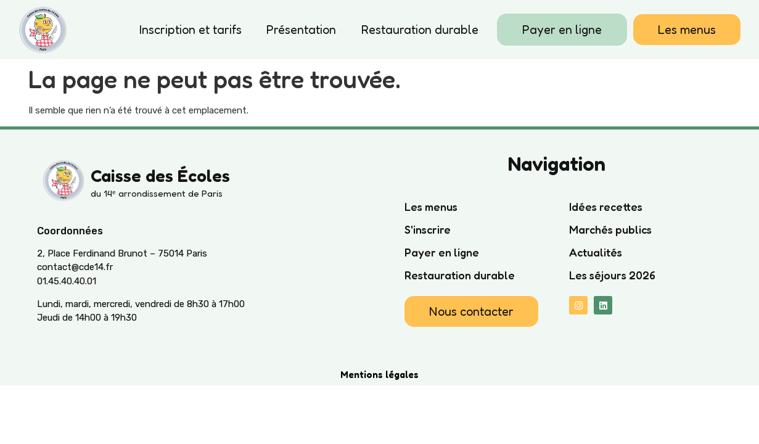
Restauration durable (419, 29)
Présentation (301, 29)
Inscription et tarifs (190, 29)
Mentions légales (379, 374)
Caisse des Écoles (160, 175)
